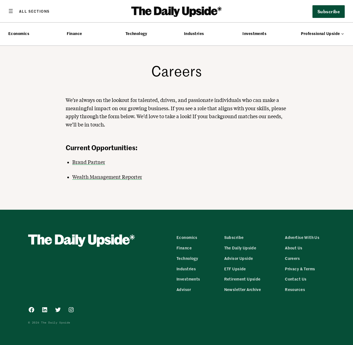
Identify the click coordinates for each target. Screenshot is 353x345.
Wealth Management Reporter (107, 177)
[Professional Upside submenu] (342, 33)
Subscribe (328, 11)
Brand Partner (88, 162)
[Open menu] (29, 11)
